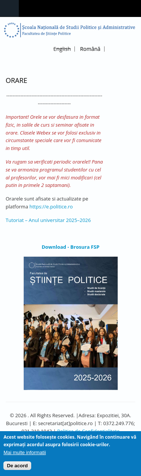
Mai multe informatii (24, 454)
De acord (17, 468)
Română (90, 48)
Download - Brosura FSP (71, 246)
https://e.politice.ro (51, 206)
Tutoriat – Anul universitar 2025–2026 (48, 220)
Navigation (9, 8)
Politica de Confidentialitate (88, 431)
